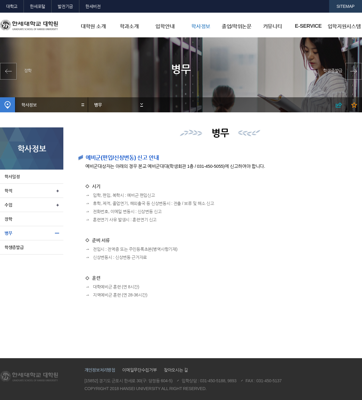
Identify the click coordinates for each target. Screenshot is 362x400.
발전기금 (65, 6)
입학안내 (164, 26)
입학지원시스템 (344, 26)
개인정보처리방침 (99, 369)
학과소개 (129, 26)
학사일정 (12, 176)
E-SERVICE (308, 26)
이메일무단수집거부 (139, 369)
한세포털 (37, 6)
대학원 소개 (93, 26)
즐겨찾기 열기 (354, 104)
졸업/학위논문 (237, 26)
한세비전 (93, 6)
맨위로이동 (316, 350)
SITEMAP (346, 6)
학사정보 (200, 26)
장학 (28, 70)
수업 (8, 204)
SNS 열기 (339, 104)
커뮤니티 (272, 26)
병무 (98, 104)
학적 (8, 190)
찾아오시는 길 (176, 369)
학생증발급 (332, 70)
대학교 (11, 6)
